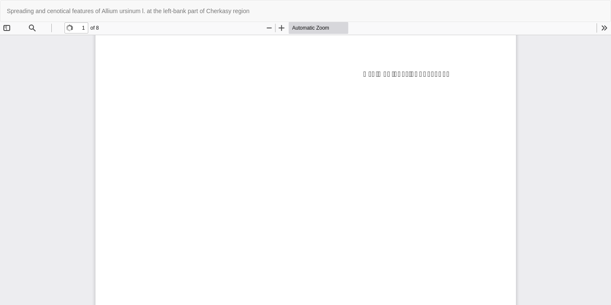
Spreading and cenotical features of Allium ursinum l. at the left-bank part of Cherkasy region (128, 11)
